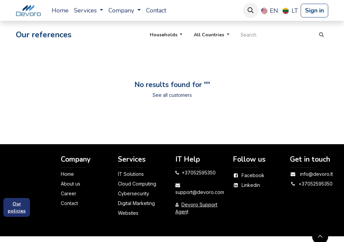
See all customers (172, 95)
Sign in (314, 10)
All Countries (209, 35)
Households (163, 35)
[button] (250, 10)
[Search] (321, 35)
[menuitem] (60, 10)
